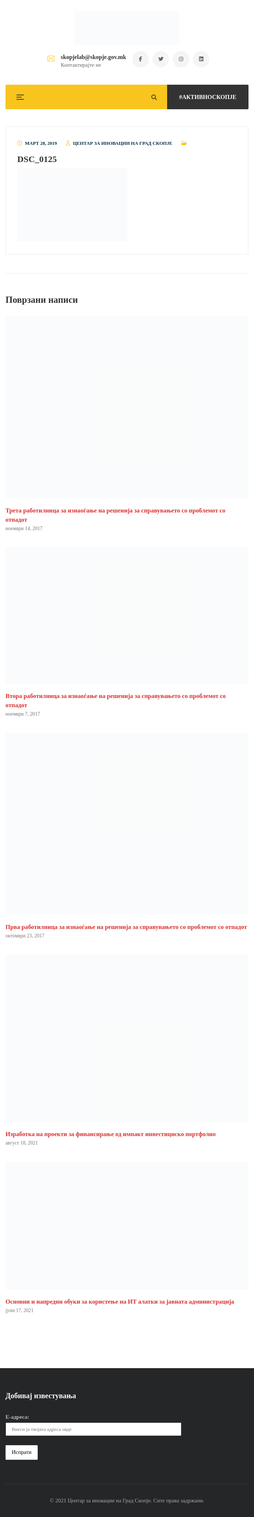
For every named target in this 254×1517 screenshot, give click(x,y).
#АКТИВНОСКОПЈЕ (207, 97)
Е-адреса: (17, 1417)
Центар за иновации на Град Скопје (122, 143)
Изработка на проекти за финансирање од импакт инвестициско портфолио (110, 1134)
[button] (72, 204)
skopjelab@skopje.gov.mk (93, 57)
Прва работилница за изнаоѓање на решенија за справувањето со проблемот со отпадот (126, 926)
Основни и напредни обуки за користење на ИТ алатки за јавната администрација (119, 1301)
